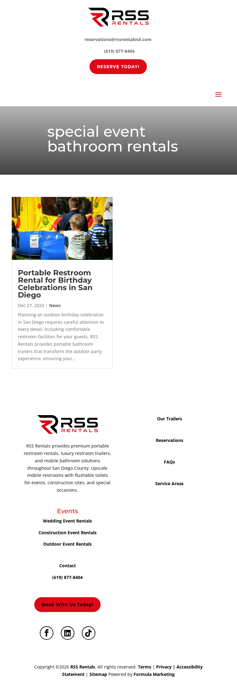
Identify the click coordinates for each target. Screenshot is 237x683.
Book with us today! (67, 604)
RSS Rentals (82, 667)
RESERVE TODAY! (118, 66)
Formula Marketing (154, 674)
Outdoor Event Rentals (67, 544)
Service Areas (169, 483)
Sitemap (98, 674)
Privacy (164, 667)
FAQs (169, 462)
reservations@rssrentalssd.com (118, 39)
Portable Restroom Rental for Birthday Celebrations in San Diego (55, 283)
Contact (67, 565)
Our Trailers (169, 419)
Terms (144, 667)
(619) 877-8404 (119, 51)
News (55, 305)
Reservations (169, 440)
